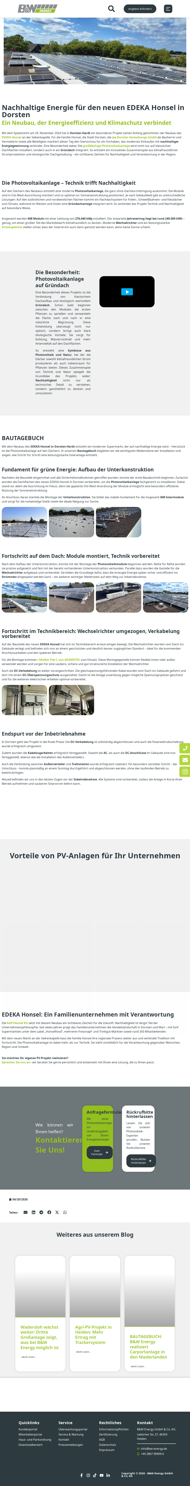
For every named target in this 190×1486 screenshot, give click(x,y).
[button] (26, 1212)
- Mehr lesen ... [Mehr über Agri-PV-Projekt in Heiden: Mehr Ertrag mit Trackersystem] (83, 1352)
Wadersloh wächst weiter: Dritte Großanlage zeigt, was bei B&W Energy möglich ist (40, 1337)
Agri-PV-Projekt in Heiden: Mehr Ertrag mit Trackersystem (93, 1334)
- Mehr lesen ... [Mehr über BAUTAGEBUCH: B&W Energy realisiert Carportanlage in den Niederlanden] (138, 1366)
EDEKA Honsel (11, 137)
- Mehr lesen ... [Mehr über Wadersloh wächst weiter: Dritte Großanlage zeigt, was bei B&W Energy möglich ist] (29, 1357)
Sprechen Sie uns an (16, 1062)
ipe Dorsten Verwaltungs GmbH (134, 137)
